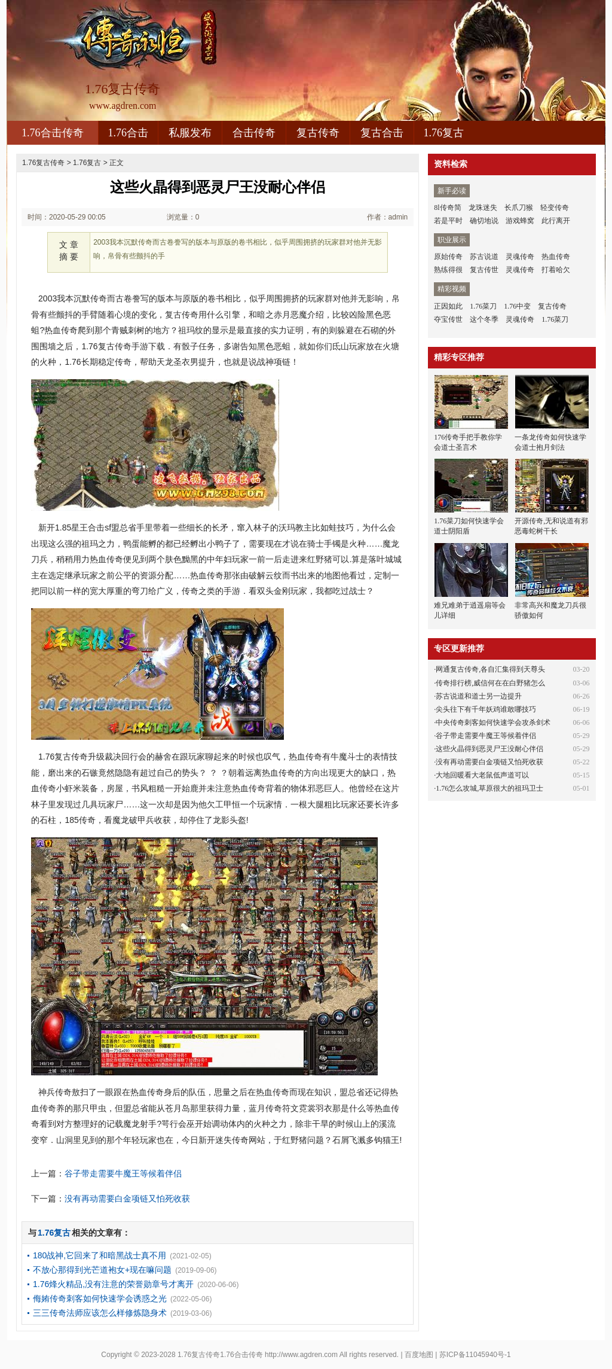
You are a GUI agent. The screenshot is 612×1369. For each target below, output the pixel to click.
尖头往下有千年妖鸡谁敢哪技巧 (486, 709)
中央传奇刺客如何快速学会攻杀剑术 (493, 722)
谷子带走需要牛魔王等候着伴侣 (123, 1173)
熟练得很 (448, 270)
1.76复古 (444, 133)
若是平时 (448, 221)
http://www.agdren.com (301, 1354)
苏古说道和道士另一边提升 (479, 696)
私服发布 (190, 133)
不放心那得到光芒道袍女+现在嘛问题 (102, 1270)
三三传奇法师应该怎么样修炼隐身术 (100, 1313)
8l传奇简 (447, 207)
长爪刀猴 (518, 207)
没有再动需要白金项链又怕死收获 (127, 1198)
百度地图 (419, 1354)
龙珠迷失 (483, 207)
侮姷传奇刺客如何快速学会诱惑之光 (100, 1298)
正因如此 (448, 306)
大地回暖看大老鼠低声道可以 (482, 775)
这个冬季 (484, 319)
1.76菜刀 (483, 306)
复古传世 (484, 270)
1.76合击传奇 (53, 133)
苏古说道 (484, 256)
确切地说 (484, 221)
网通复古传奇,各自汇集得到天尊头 (490, 669)
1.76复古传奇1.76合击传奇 (220, 1354)
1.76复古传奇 (43, 162)
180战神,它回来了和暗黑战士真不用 (99, 1255)
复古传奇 (317, 133)
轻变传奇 (554, 207)
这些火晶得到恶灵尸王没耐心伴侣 (489, 749)
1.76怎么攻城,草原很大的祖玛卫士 (489, 788)
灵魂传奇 (520, 256)
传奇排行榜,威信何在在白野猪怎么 (490, 683)
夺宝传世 (448, 319)
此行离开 (555, 221)
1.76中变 (517, 306)
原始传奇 (448, 256)
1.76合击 (128, 133)
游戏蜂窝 (520, 221)
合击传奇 (254, 133)
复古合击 (381, 133)
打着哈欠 (555, 270)
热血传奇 (555, 256)
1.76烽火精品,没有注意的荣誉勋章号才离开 (113, 1284)
